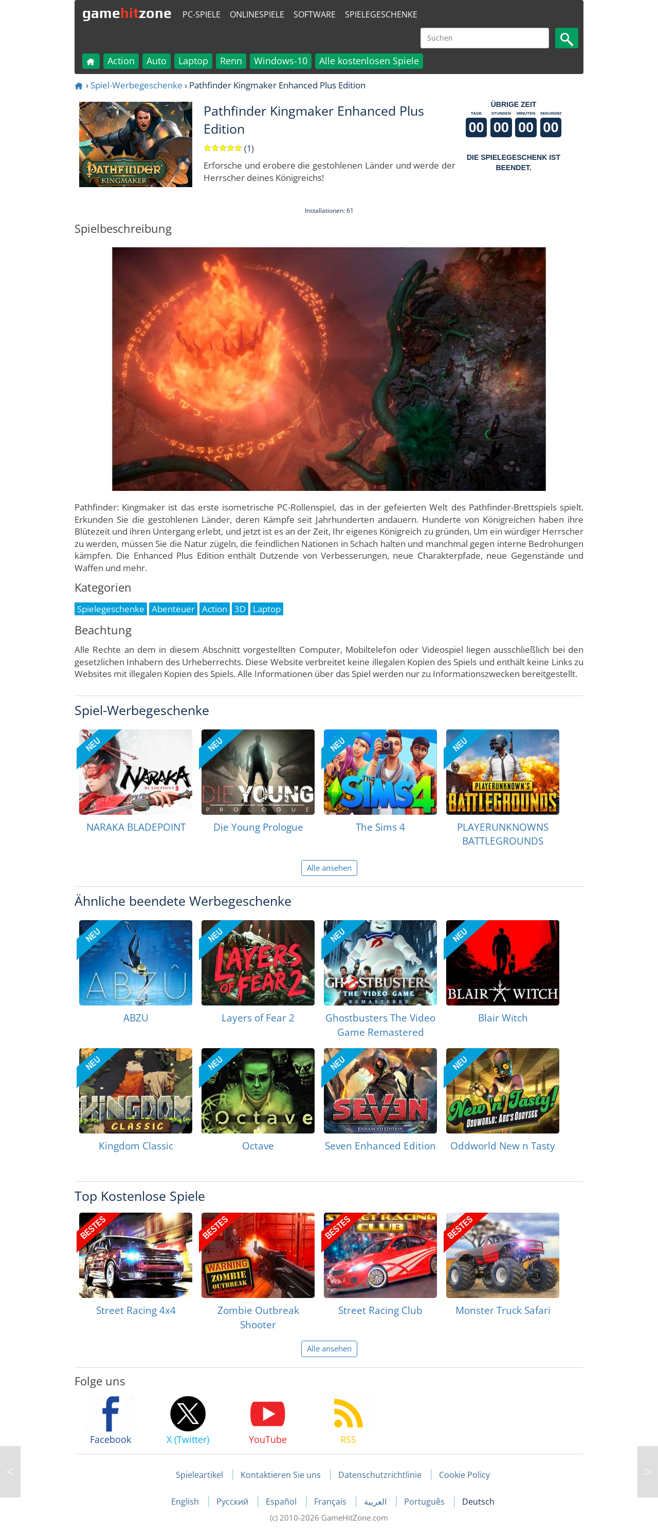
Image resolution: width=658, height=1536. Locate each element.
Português (425, 1501)
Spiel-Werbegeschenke (136, 85)
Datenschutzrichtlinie (380, 1474)
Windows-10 (280, 60)
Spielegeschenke (381, 14)
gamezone (127, 13)
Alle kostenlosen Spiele (369, 60)
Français (331, 1501)
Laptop (193, 60)
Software (315, 14)
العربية (376, 1501)
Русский (233, 1501)
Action (121, 60)
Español (282, 1501)
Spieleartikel (199, 1474)
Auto (157, 60)
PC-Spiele (201, 14)
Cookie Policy (464, 1474)
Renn (231, 60)
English (186, 1501)
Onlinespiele (257, 14)
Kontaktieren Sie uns (281, 1474)
